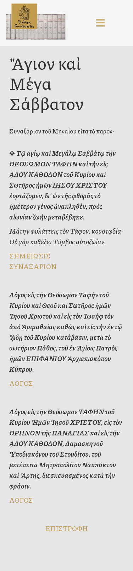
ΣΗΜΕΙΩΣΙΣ (29, 256)
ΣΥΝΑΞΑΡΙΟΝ (32, 266)
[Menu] (101, 23)
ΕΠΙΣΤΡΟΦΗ (66, 528)
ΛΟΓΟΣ (21, 383)
